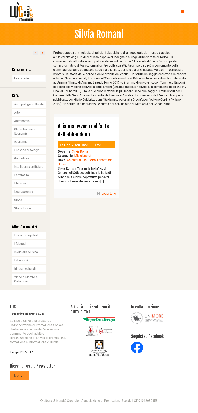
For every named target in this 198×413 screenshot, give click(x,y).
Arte (17, 112)
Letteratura (21, 175)
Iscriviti (19, 375)
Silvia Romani (81, 151)
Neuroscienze (23, 192)
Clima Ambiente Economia (24, 131)
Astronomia (22, 121)
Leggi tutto (108, 193)
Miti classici (82, 156)
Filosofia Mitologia (26, 150)
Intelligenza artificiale (28, 167)
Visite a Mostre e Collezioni (26, 279)
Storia (18, 200)
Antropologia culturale (29, 104)
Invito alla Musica (26, 252)
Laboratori (21, 260)
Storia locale (22, 208)
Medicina (20, 183)
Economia (20, 142)
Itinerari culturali (25, 269)
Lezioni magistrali (26, 235)
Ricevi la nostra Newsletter (32, 365)
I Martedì (20, 244)
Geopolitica (21, 158)
